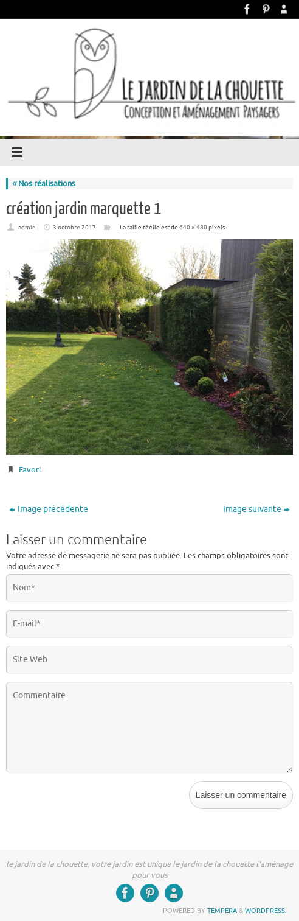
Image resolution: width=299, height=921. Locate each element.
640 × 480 (193, 227)
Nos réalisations (43, 183)
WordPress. (266, 910)
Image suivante (256, 509)
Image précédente (48, 509)
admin (27, 227)
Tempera (222, 910)
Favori (30, 469)
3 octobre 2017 (74, 227)
